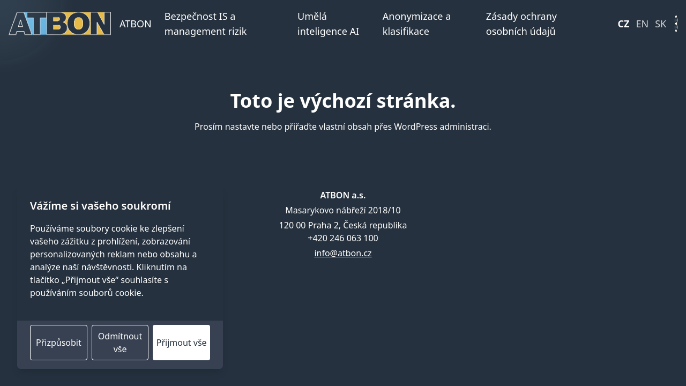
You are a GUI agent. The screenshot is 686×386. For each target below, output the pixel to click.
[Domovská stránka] (60, 23)
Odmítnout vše (120, 342)
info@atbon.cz (342, 253)
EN (642, 23)
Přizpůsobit (58, 342)
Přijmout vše (181, 342)
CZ (624, 23)
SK (660, 23)
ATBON (136, 23)
